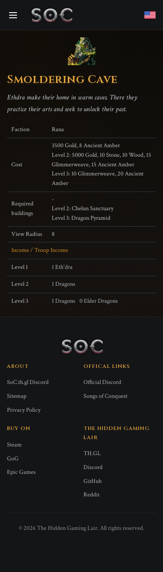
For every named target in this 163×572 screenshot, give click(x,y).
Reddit (91, 495)
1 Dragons (63, 284)
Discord (93, 467)
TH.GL (92, 453)
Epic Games (21, 472)
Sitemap (17, 396)
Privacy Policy (23, 410)
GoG (13, 459)
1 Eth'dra (62, 267)
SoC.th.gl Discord (28, 382)
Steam (14, 445)
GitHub (92, 481)
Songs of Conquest (105, 396)
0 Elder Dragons (99, 301)
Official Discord (102, 382)
